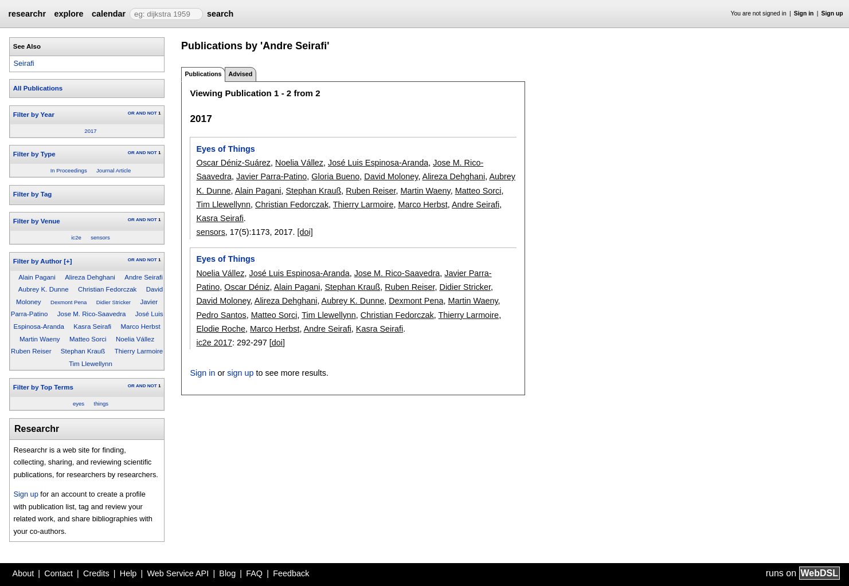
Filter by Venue (36, 221)
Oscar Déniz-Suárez (233, 162)
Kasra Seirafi (92, 326)
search (220, 13)
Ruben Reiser (31, 351)
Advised (240, 73)
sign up (240, 372)
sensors (100, 237)
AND (141, 113)
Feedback (291, 573)
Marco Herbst (141, 326)
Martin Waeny (39, 339)
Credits (96, 573)
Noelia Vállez (135, 339)
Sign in (804, 13)
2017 (90, 131)
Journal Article (113, 170)
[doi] (304, 232)
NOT (152, 113)
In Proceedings (68, 170)
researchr (27, 13)
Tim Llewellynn (90, 363)
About (23, 573)
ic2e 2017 (214, 342)
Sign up (832, 13)
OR (131, 113)
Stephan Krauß (83, 351)
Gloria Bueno (335, 176)
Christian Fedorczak (107, 289)
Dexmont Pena (68, 302)
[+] (68, 261)
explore (68, 13)
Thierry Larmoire (139, 351)
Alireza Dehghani (90, 277)
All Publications (37, 88)
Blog (227, 573)
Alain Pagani (37, 277)
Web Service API (178, 573)
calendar (109, 13)
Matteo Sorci (88, 339)
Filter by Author (37, 261)
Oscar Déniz (246, 287)
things (101, 403)
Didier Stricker (113, 302)
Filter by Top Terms (43, 387)
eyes (78, 403)
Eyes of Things (225, 149)
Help (128, 573)
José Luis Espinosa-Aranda (378, 162)
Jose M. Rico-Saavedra (91, 313)
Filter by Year (33, 114)
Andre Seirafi (143, 277)
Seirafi (23, 63)
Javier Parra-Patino (271, 176)
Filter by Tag (32, 194)
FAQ (254, 573)
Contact (58, 573)
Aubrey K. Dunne (43, 289)
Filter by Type (34, 154)
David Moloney (391, 176)
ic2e (76, 237)
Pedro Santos (221, 315)
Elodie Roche (220, 328)
